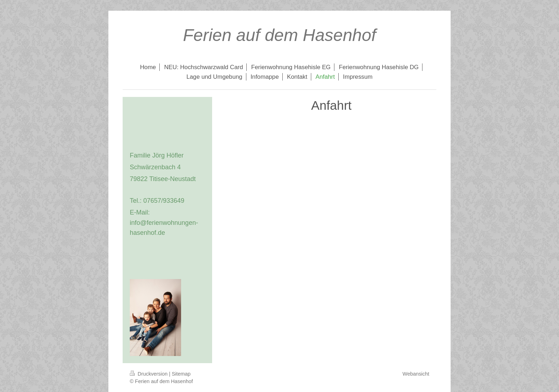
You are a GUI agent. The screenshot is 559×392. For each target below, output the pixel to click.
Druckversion (149, 374)
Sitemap (181, 374)
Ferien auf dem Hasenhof (279, 35)
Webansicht (415, 374)
